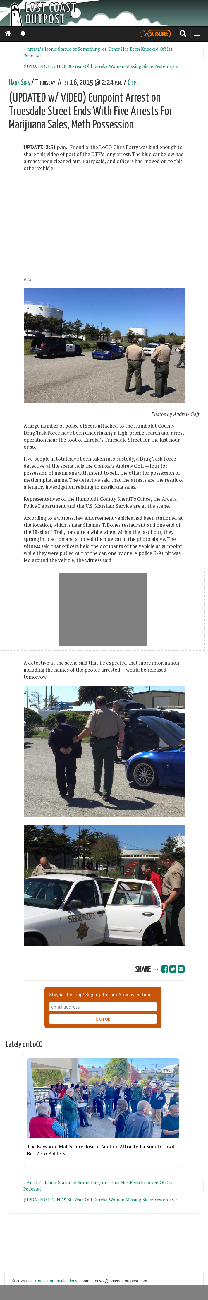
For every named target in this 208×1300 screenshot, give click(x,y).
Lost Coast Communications (51, 1281)
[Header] (104, 13)
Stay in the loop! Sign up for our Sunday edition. (100, 994)
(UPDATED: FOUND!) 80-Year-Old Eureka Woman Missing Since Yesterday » (101, 66)
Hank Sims (19, 83)
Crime (133, 83)
